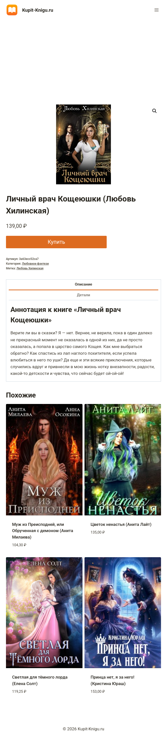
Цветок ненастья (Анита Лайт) (121, 524)
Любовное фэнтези (35, 263)
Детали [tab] (83, 295)
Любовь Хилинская (29, 268)
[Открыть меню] (156, 10)
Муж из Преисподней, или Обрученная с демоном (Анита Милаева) (42, 531)
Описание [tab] (83, 284)
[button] (154, 110)
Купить (56, 242)
